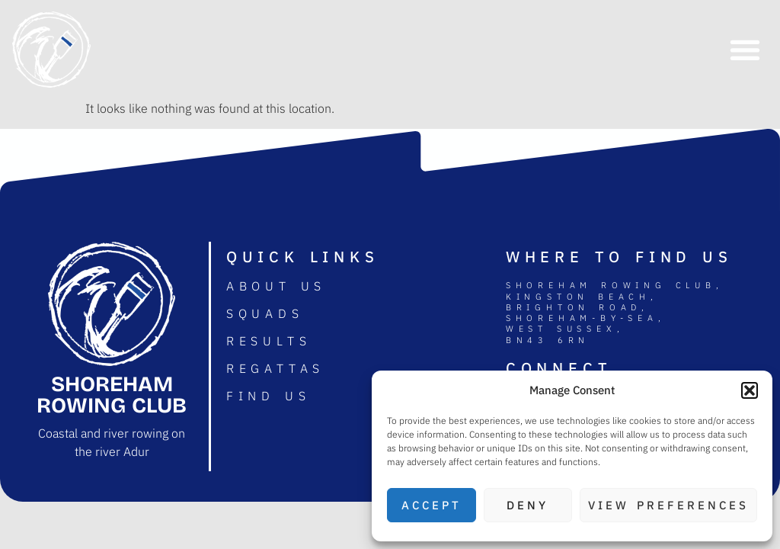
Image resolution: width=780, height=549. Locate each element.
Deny (527, 505)
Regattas (275, 368)
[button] (749, 390)
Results (269, 340)
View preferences (668, 505)
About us (276, 286)
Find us (268, 395)
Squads (265, 313)
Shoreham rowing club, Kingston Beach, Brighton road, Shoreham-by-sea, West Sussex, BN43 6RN (615, 312)
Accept (431, 505)
